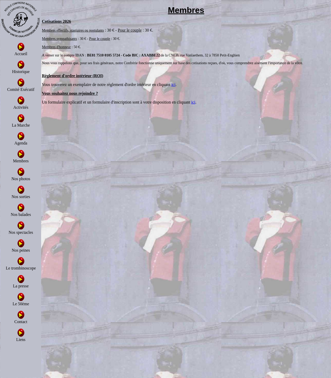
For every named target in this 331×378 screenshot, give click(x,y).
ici (173, 84)
